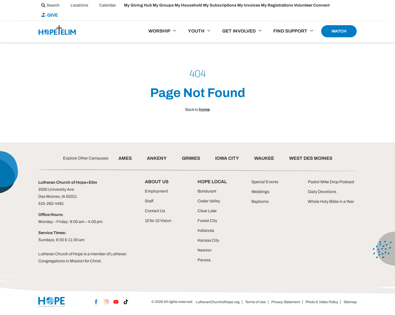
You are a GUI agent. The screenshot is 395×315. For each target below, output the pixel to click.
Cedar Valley (209, 201)
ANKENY (157, 158)
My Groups (164, 5)
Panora (204, 260)
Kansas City (208, 240)
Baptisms (260, 201)
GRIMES (191, 158)
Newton (205, 250)
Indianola (206, 230)
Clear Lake (207, 211)
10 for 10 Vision (158, 220)
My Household (189, 5)
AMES (125, 158)
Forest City (207, 220)
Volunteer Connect (312, 5)
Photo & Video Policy (322, 302)
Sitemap (350, 302)
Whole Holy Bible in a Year (331, 201)
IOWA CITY (227, 158)
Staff (149, 201)
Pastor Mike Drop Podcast (331, 182)
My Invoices (249, 5)
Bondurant (207, 191)
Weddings (260, 192)
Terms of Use (255, 302)
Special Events (264, 182)
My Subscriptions (220, 5)
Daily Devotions (322, 192)
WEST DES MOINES (310, 158)
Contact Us (155, 211)
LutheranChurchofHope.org (218, 302)
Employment (156, 191)
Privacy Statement (285, 302)
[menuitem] (50, 5)
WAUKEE (264, 158)
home (204, 109)
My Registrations (277, 5)
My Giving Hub (138, 5)
